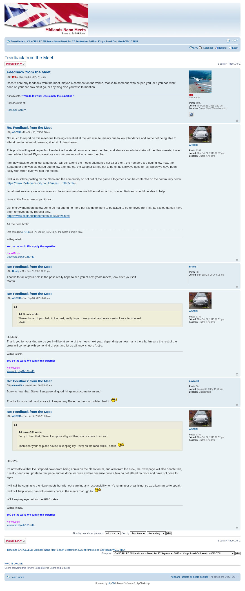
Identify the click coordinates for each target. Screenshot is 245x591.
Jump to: (106, 553)
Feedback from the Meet (28, 57)
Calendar (208, 47)
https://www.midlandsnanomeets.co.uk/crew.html (38, 215)
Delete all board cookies (195, 576)
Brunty (15, 271)
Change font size (235, 40)
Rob (14, 77)
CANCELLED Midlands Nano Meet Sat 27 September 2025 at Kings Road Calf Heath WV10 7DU (82, 41)
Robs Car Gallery (16, 110)
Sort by (134, 533)
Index (87, 21)
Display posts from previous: (96, 533)
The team (174, 576)
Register (222, 47)
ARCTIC (16, 132)
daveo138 (17, 385)
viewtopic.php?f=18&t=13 (21, 256)
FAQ (195, 47)
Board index (18, 41)
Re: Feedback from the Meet (29, 127)
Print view (228, 40)
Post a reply (15, 64)
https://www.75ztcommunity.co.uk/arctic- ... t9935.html (41, 183)
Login (235, 47)
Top (237, 121)
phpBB (111, 583)
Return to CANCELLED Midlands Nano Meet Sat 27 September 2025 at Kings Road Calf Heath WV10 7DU (66, 549)
